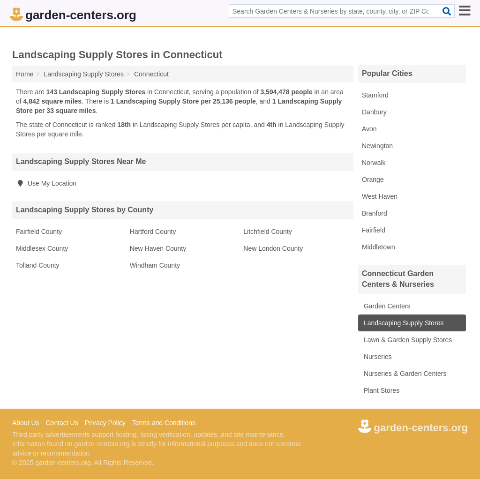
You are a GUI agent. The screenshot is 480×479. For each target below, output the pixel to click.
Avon (369, 129)
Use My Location (46, 183)
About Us (25, 423)
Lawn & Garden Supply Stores (407, 340)
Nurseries (377, 356)
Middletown (378, 247)
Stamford (375, 95)
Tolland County (38, 265)
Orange (373, 179)
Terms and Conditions (163, 423)
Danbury (374, 112)
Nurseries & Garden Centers (404, 373)
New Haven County (158, 248)
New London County (273, 248)
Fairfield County (39, 231)
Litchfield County (267, 231)
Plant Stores (380, 390)
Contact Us (61, 423)
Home (24, 74)
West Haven (380, 196)
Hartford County (153, 231)
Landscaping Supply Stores (402, 323)
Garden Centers (386, 306)
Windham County (155, 265)
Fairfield (373, 230)
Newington (377, 146)
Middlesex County (42, 248)
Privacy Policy (105, 423)
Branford (374, 213)
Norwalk (374, 162)
